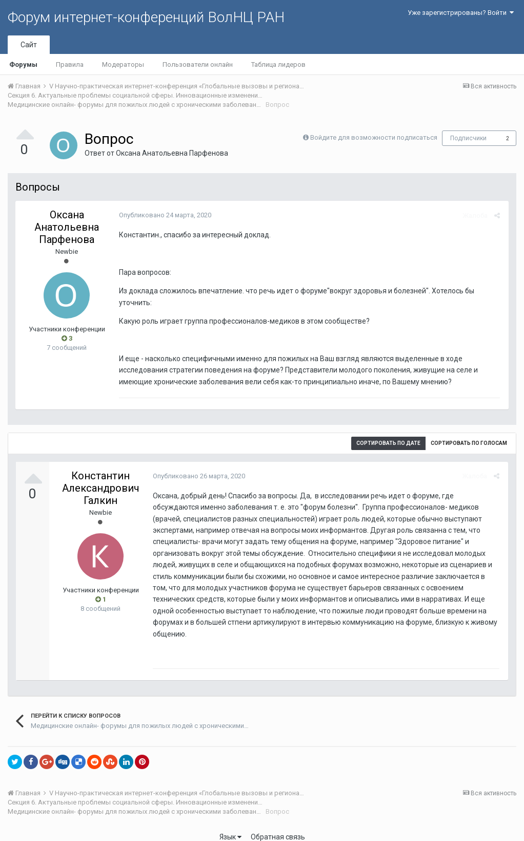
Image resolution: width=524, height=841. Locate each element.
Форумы (23, 64)
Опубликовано (164, 215)
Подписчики (468, 138)
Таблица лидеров (278, 64)
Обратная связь (278, 825)
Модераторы (123, 64)
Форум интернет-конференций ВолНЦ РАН (146, 17)
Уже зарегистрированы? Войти (461, 12)
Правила (70, 64)
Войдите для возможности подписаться (373, 137)
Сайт (29, 45)
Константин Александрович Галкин (100, 488)
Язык (230, 825)
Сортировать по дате (388, 443)
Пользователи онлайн (198, 64)
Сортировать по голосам (469, 443)
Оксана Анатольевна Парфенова (172, 153)
